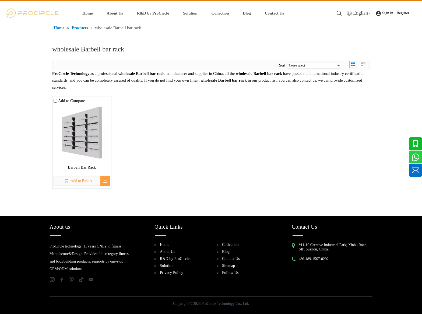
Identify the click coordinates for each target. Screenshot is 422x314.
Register (403, 13)
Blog (247, 13)
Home (87, 13)
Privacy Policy (171, 273)
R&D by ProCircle (153, 13)
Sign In (387, 13)
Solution (190, 13)
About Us (115, 13)
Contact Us (274, 13)
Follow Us (230, 273)
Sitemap (228, 266)
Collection (220, 13)
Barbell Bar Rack (82, 167)
